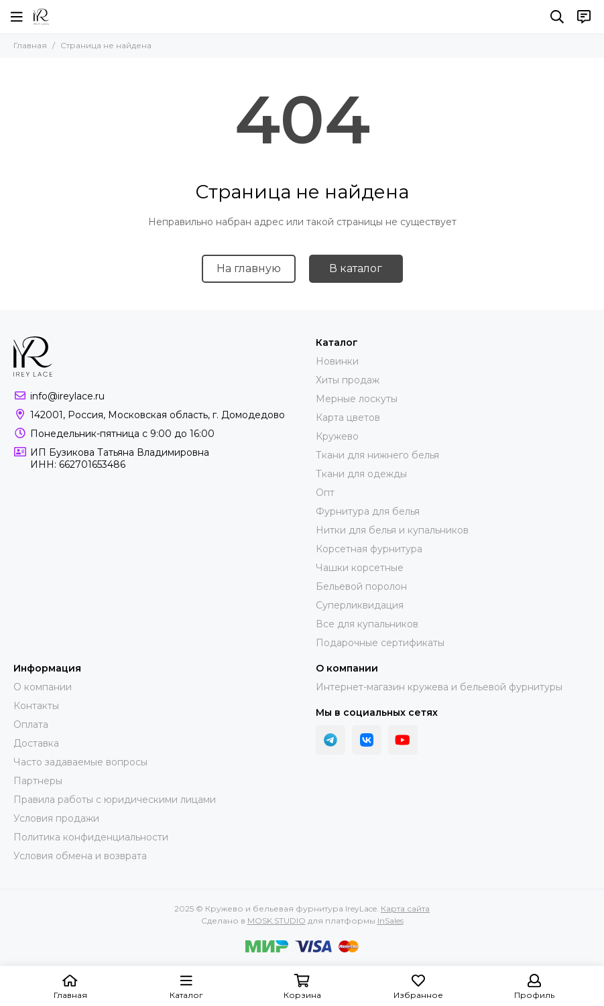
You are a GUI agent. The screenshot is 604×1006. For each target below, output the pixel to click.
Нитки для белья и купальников (392, 530)
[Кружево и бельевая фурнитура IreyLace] (41, 17)
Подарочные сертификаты (380, 643)
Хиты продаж (347, 380)
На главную (249, 268)
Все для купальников (367, 624)
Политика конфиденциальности (90, 837)
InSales (390, 921)
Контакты (36, 706)
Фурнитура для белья (368, 511)
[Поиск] (557, 17)
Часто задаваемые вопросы (80, 762)
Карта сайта (405, 908)
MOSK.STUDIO (276, 921)
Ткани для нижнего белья (377, 455)
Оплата (30, 724)
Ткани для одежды (361, 474)
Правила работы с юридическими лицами (114, 800)
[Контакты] (583, 17)
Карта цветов (348, 418)
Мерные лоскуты (357, 399)
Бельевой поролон (361, 586)
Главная (30, 45)
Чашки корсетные (360, 568)
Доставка (36, 743)
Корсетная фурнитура (369, 549)
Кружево (337, 436)
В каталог (355, 268)
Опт (325, 493)
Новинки (337, 361)
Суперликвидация (360, 605)
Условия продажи (56, 818)
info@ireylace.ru (67, 396)
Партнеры (37, 781)
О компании (42, 687)
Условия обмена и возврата (80, 856)
